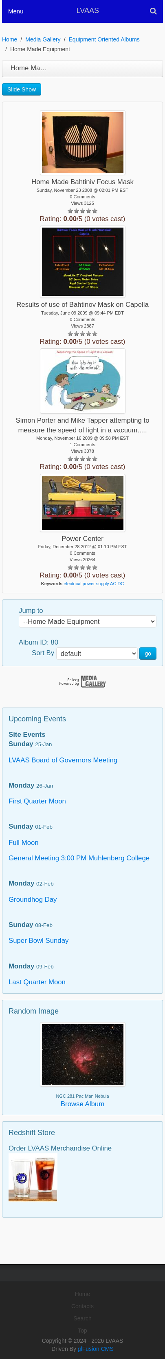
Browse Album (82, 1104)
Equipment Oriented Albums (104, 39)
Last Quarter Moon (37, 982)
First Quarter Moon (37, 801)
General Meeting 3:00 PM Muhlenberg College (79, 858)
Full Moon (24, 843)
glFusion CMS (96, 1349)
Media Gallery (42, 39)
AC (113, 583)
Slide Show (21, 89)
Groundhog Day (33, 899)
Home (9, 39)
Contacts (82, 1306)
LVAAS (88, 11)
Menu (16, 11)
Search (82, 1318)
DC (120, 583)
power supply (96, 583)
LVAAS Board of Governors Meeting (63, 760)
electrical (72, 583)
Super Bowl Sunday (38, 940)
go (148, 653)
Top (82, 1330)
